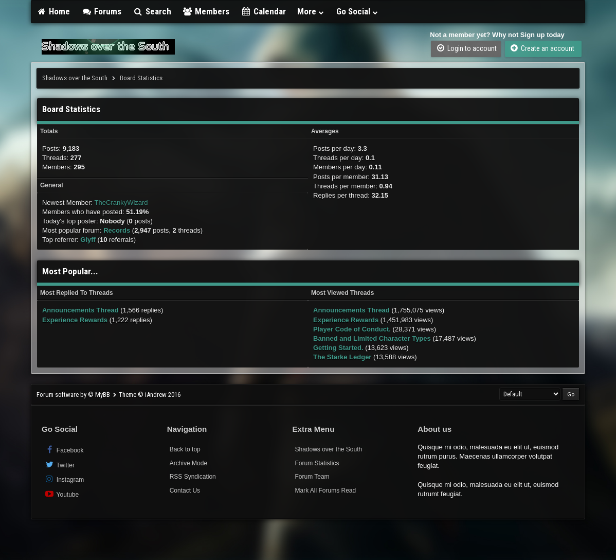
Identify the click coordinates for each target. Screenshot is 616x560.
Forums (101, 11)
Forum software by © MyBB (74, 394)
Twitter (59, 464)
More (311, 11)
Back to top (185, 449)
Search (152, 11)
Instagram (64, 479)
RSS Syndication (193, 476)
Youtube (61, 493)
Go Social (357, 11)
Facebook (64, 449)
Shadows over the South (74, 78)
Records (116, 230)
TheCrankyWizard (121, 202)
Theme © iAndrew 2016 (149, 394)
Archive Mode (188, 463)
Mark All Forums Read (325, 490)
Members (206, 11)
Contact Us (185, 490)
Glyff (88, 239)
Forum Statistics (317, 463)
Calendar (263, 11)
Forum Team (312, 476)
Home (53, 11)
